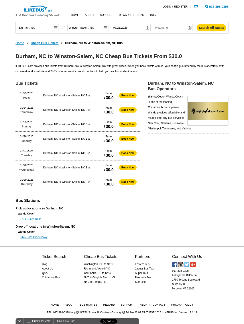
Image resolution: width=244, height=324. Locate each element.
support (106, 15)
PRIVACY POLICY (182, 304)
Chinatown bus (156, 107)
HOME (55, 304)
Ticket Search (54, 256)
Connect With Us (187, 256)
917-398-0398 (180, 270)
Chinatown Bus (51, 277)
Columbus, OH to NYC (97, 273)
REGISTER (180, 6)
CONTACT (159, 304)
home (75, 15)
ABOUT (69, 304)
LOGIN (167, 6)
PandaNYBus (143, 277)
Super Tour (141, 273)
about (89, 15)
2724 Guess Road (30, 219)
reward (125, 15)
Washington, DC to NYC (98, 264)
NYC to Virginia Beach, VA (99, 277)
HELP (143, 304)
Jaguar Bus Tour (144, 268)
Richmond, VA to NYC (97, 268)
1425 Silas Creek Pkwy (33, 237)
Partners (142, 256)
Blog (44, 264)
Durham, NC (54, 208)
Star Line (140, 281)
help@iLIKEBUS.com (184, 275)
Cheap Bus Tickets (100, 256)
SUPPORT (127, 304)
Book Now (127, 95)
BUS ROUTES (88, 304)
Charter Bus (146, 15)
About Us (47, 268)
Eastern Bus (142, 264)
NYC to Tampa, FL (95, 281)
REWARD (109, 304)
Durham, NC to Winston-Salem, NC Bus (67, 95)
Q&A (44, 273)
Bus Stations (28, 200)
